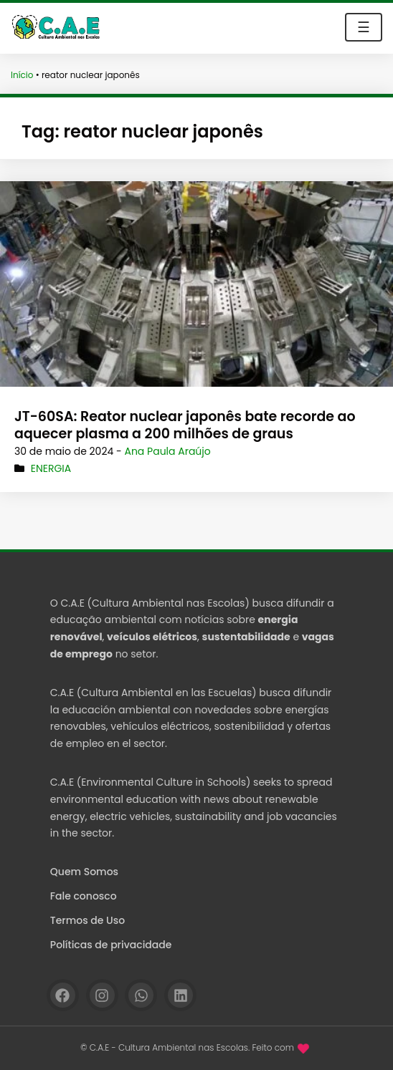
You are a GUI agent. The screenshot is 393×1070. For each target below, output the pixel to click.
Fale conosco (83, 896)
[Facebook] (62, 995)
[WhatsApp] (140, 995)
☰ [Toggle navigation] (363, 27)
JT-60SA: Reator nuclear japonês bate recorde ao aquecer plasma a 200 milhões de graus (185, 425)
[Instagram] (102, 995)
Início (22, 75)
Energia (51, 468)
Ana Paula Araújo (167, 451)
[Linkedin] (180, 995)
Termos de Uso (87, 920)
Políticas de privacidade (111, 945)
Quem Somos (84, 871)
